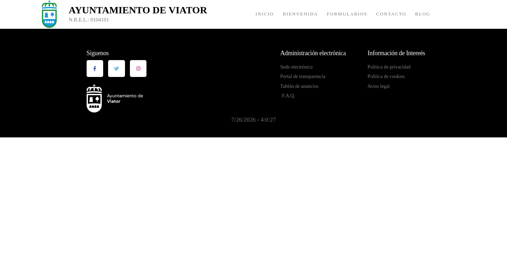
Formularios (347, 14)
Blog (422, 14)
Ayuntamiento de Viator (138, 10)
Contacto (391, 14)
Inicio (265, 14)
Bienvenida (300, 14)
